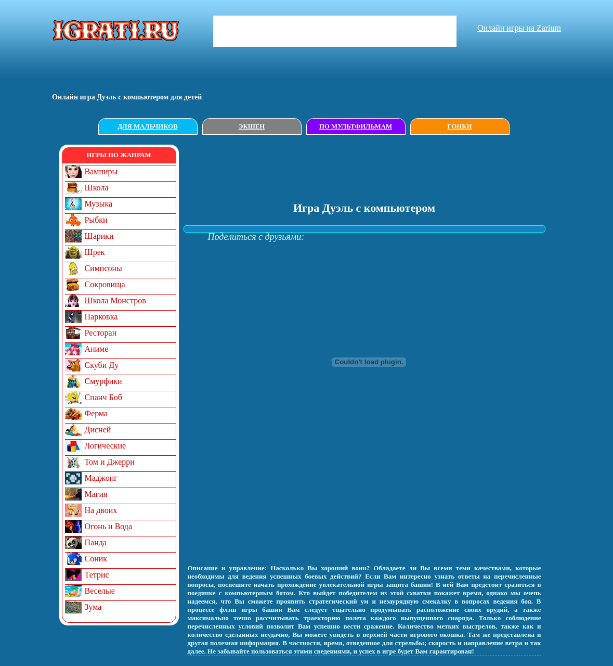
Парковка (101, 316)
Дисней (98, 429)
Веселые (100, 590)
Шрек (95, 252)
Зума (93, 607)
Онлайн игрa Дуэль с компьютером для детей (127, 97)
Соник (96, 558)
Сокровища (105, 284)
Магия (96, 494)
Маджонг (101, 477)
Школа (97, 187)
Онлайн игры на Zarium (519, 27)
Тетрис (97, 574)
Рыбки (96, 219)
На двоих (101, 510)
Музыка (99, 203)
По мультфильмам (355, 126)
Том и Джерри (110, 461)
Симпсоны (103, 268)
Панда (96, 542)
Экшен (252, 126)
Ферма (96, 413)
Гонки (460, 126)
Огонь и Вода (109, 526)
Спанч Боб (103, 397)
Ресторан (101, 332)
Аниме (97, 348)
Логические (105, 445)
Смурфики (103, 381)
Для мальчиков (147, 126)
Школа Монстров (115, 300)
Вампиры (101, 171)
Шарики (99, 236)
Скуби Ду (102, 365)
